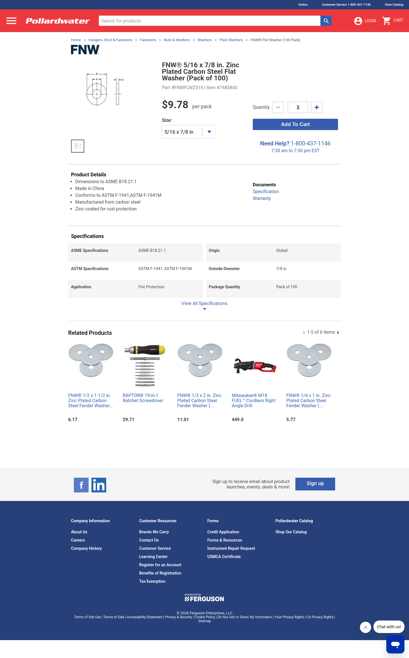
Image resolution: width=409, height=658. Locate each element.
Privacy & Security (178, 617)
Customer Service (155, 548)
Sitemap (204, 621)
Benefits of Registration (160, 573)
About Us (79, 532)
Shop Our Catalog (291, 532)
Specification (266, 191)
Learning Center (153, 556)
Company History (86, 548)
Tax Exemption (152, 581)
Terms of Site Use (87, 617)
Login (364, 21)
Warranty (262, 198)
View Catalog (394, 5)
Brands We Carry (154, 532)
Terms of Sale (113, 617)
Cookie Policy (205, 617)
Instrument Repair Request (231, 548)
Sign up (315, 483)
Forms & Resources (224, 540)
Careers (78, 540)
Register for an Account (160, 565)
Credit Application (223, 532)
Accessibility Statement (144, 617)
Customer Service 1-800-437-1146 (346, 5)
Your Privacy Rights (289, 617)
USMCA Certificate (224, 556)
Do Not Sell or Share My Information (245, 617)
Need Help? (274, 143)
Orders (303, 5)
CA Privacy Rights (319, 617)
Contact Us (149, 540)
